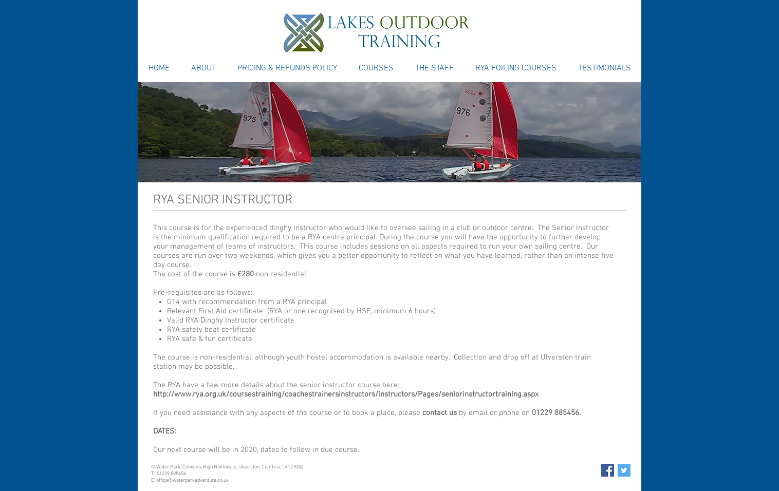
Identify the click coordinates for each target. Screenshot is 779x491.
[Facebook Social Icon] (607, 470)
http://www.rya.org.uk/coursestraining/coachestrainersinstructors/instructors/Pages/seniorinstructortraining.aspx (346, 394)
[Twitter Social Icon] (624, 470)
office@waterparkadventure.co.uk (192, 480)
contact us (439, 413)
